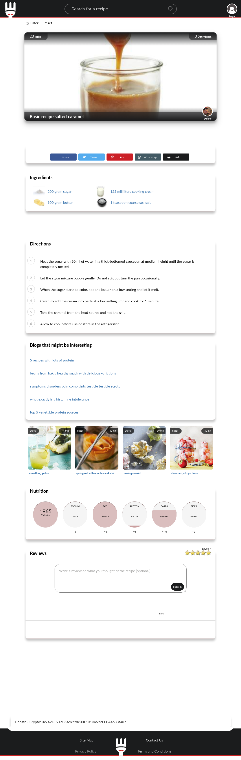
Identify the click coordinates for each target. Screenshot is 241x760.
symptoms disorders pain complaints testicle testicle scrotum (76, 386)
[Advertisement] (120, 135)
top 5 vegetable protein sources (54, 412)
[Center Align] (172, 6)
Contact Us (154, 740)
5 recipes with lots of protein (52, 360)
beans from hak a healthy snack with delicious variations (73, 373)
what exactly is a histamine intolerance (59, 399)
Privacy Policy (85, 751)
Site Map (86, 740)
